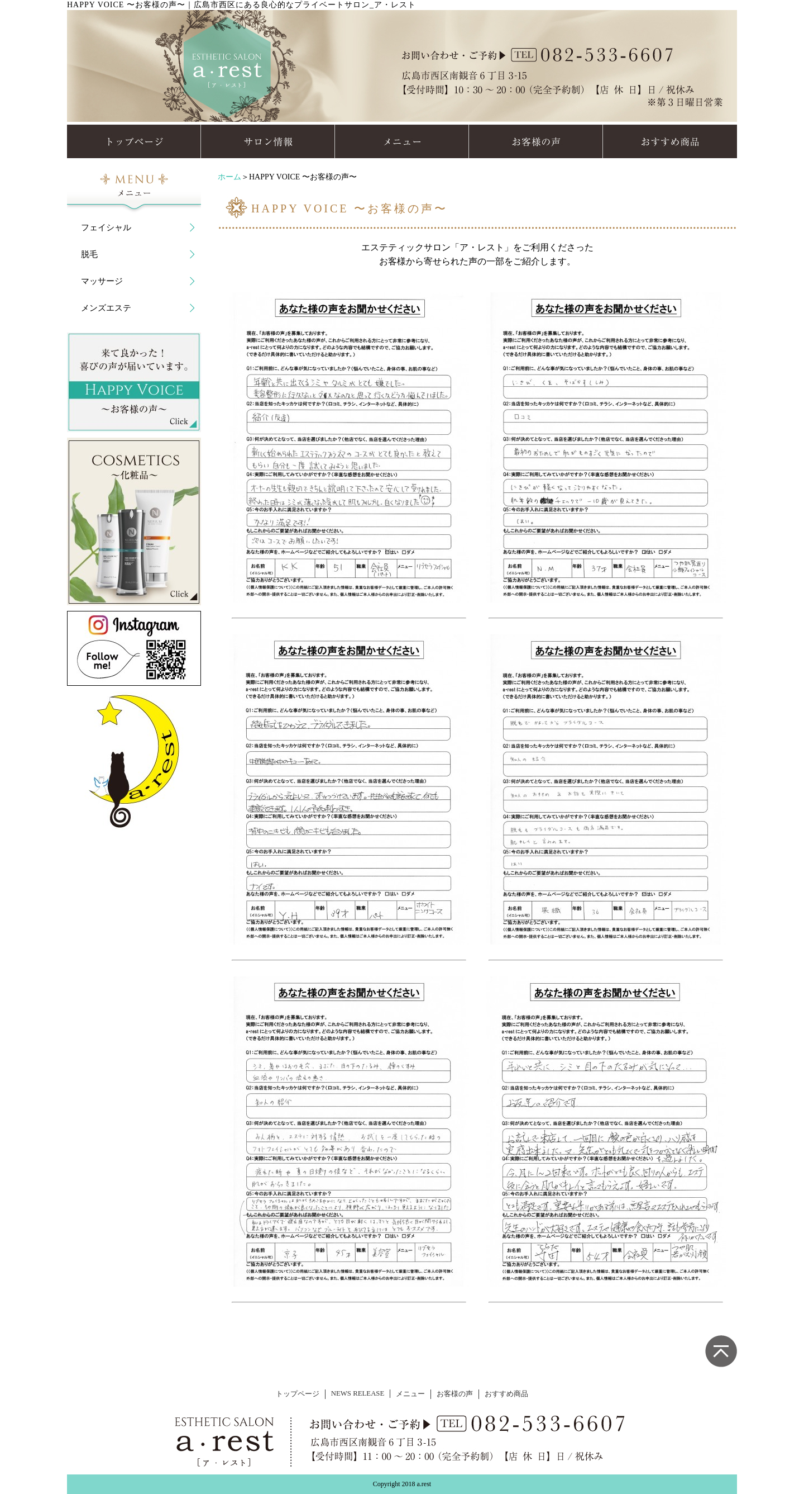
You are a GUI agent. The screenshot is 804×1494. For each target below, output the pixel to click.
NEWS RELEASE (358, 1393)
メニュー (410, 1394)
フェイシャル (106, 227)
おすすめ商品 (506, 1394)
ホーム (229, 177)
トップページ (297, 1394)
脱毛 (89, 254)
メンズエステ (106, 307)
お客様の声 (455, 1394)
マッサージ (102, 281)
